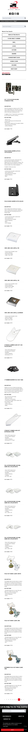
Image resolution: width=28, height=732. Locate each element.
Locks (14, 46)
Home (2, 21)
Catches (14, 50)
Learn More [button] (5, 726)
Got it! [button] (12, 729)
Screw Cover (14, 61)
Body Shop (14, 69)
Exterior (11, 21)
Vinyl (14, 42)
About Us (21, 716)
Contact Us (6, 719)
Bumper (14, 53)
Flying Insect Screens (14, 38)
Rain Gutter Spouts (14, 34)
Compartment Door (14, 57)
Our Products (7, 716)
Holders (14, 65)
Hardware (7, 21)
